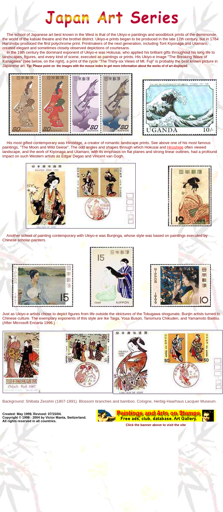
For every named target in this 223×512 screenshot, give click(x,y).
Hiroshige (175, 147)
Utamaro (81, 151)
